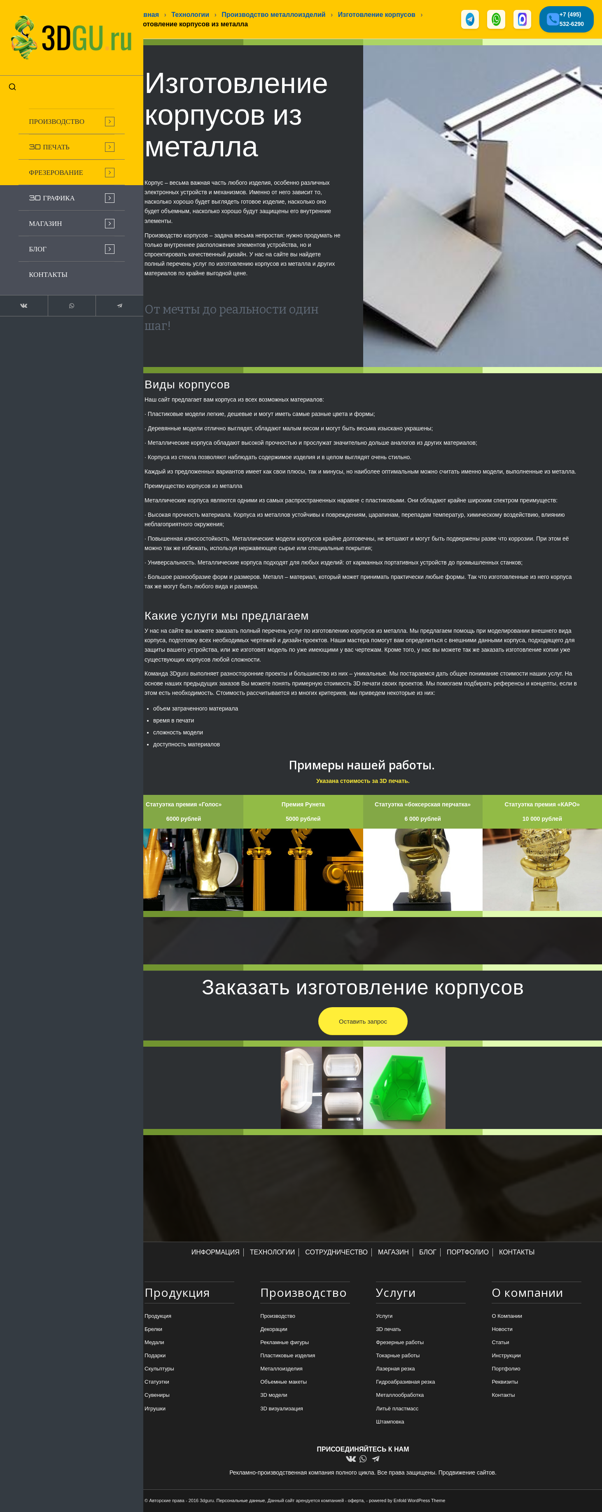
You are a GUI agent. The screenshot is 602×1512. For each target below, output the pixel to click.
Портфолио (506, 1369)
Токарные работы (398, 1356)
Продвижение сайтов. (468, 1473)
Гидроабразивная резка (405, 1383)
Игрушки (155, 1409)
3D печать (388, 1330)
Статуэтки (157, 1383)
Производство (277, 1317)
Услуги (384, 1317)
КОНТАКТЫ (516, 1253)
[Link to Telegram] (103, 298)
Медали (154, 1343)
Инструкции (506, 1356)
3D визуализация (281, 1409)
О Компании (507, 1317)
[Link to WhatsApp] (61, 298)
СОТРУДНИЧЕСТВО (336, 1253)
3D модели (273, 1396)
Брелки (153, 1330)
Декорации (273, 1330)
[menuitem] (61, 113)
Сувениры (157, 1396)
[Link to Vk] (20, 298)
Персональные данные (241, 1500)
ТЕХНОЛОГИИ (272, 1253)
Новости (502, 1330)
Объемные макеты (283, 1383)
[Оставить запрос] (363, 1022)
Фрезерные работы (400, 1343)
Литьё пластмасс (397, 1409)
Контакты (503, 1396)
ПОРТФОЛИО (468, 1253)
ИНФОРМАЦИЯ (215, 1253)
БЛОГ (427, 1253)
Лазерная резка (395, 1369)
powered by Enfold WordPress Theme (407, 1500)
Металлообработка (400, 1396)
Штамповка (390, 1422)
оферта (356, 1500)
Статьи (500, 1343)
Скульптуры (159, 1369)
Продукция (158, 1317)
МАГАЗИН (393, 1253)
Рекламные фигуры (284, 1343)
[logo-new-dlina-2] (61, 33)
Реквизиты (505, 1383)
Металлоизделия (281, 1369)
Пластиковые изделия (287, 1356)
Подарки (155, 1356)
